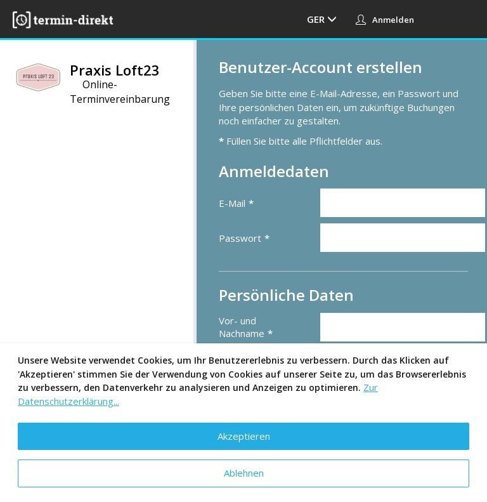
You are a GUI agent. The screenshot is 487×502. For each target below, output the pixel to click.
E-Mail (232, 203)
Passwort (240, 238)
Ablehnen (244, 472)
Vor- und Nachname (241, 327)
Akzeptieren (244, 436)
